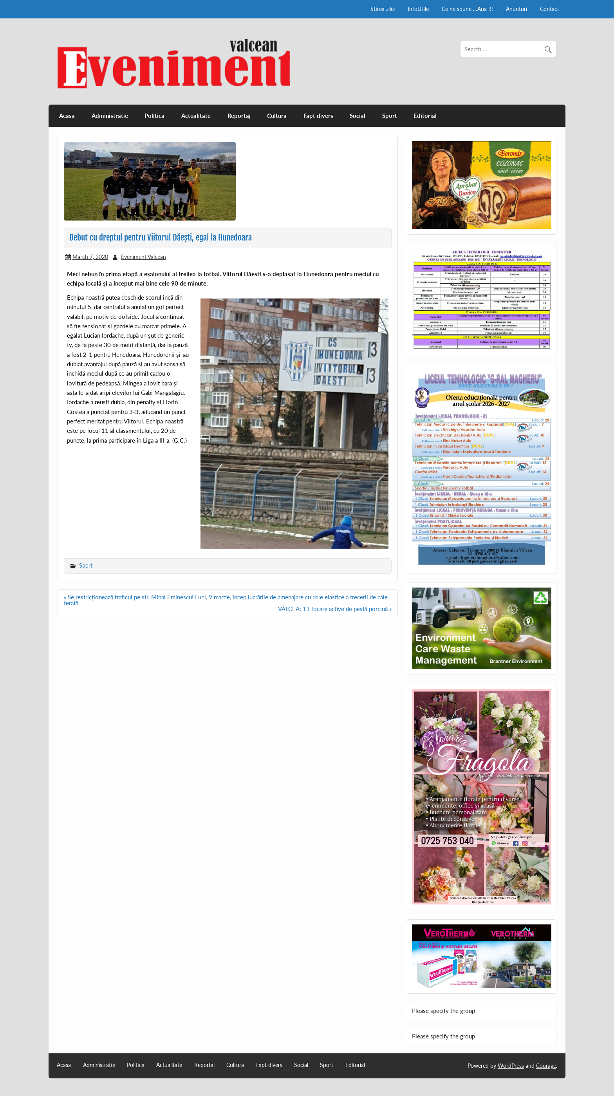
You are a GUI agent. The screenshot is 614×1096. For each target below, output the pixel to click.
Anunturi (516, 8)
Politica (154, 115)
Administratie (110, 115)
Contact (549, 8)
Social (357, 115)
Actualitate (196, 115)
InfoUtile (418, 8)
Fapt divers (318, 115)
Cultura (277, 115)
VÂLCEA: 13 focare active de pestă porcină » (335, 608)
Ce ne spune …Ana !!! (467, 8)
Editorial (425, 115)
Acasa (67, 115)
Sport (389, 115)
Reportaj (239, 115)
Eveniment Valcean (143, 256)
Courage (546, 1065)
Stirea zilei (382, 8)
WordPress (511, 1065)
